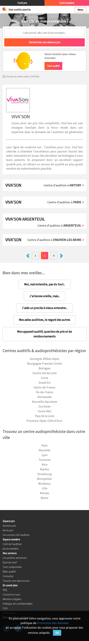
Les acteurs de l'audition (16, 535)
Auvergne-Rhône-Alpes (44, 359)
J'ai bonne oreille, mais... (44, 296)
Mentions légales (12, 599)
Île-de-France (44, 392)
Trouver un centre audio (17, 76)
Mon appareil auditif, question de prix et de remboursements (44, 334)
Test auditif (53, 66)
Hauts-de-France (44, 387)
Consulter (8, 576)
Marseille (44, 450)
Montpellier (44, 479)
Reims (44, 498)
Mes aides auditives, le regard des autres (44, 320)
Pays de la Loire (44, 416)
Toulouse (44, 460)
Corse (44, 378)
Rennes (44, 493)
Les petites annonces (15, 557)
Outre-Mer (44, 411)
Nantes (44, 469)
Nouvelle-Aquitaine (44, 402)
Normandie (44, 397)
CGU (5, 608)
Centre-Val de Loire (44, 373)
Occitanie (44, 406)
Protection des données (53, 623)
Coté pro (22, 3)
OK (57, 632)
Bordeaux (44, 484)
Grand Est (45, 383)
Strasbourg (44, 474)
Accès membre (11, 548)
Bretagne (44, 368)
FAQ (5, 590)
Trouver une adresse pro (16, 580)
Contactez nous (11, 594)
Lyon (44, 455)
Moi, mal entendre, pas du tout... (44, 284)
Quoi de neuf (10, 562)
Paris (44, 445)
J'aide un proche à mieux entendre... (44, 308)
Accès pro (8, 530)
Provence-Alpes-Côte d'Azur (44, 421)
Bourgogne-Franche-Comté (44, 364)
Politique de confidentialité (18, 603)
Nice (44, 464)
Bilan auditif (9, 571)
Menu (80, 9)
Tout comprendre (12, 567)
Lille (44, 488)
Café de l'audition (12, 544)
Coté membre (66, 3)
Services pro (9, 525)
